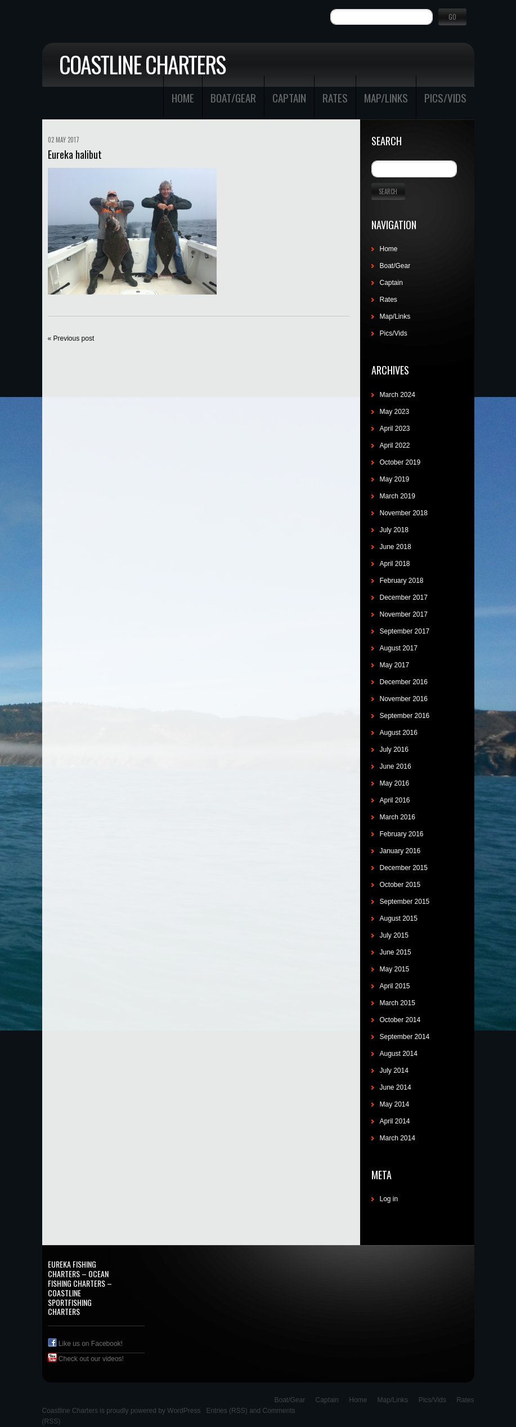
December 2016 (404, 682)
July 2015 (394, 935)
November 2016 (404, 699)
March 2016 (397, 817)
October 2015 (400, 885)
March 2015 (397, 1003)
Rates (335, 97)
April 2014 (395, 1121)
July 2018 (394, 530)
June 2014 (395, 1087)
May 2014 (395, 1104)
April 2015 (395, 986)
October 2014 (400, 1020)
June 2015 (395, 952)
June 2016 (395, 766)
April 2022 (395, 445)
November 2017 (404, 614)
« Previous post (71, 338)
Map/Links (386, 97)
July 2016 (394, 749)
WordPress (183, 1411)
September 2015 (405, 902)
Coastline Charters (142, 64)
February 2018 (402, 581)
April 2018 (395, 564)
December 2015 (404, 868)
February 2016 (402, 834)
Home (183, 97)
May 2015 (395, 969)
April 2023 (395, 428)
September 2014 (405, 1037)
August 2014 (399, 1054)
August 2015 (399, 918)
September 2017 (405, 631)
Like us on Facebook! (85, 1344)
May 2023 (395, 412)
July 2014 (394, 1070)
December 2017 (404, 597)
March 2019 (397, 496)
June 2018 (395, 547)
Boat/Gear (233, 97)
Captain (289, 97)
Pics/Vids (445, 97)
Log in (389, 1199)
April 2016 (395, 800)
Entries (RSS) (226, 1411)
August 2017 (399, 648)
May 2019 (395, 479)
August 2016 (399, 733)
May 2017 (395, 665)
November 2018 (404, 513)
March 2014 (397, 1138)
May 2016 (395, 783)
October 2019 (400, 462)
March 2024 (397, 395)
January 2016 (400, 851)
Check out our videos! (86, 1359)
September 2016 (405, 716)
